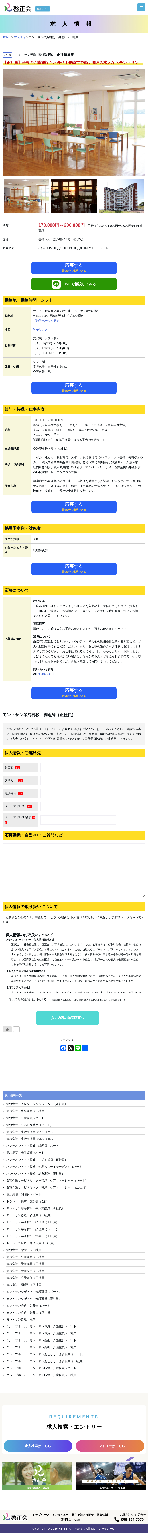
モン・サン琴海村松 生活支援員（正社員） (35, 1208)
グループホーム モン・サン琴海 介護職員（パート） (42, 1326)
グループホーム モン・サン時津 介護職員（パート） (42, 1368)
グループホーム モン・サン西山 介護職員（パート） (42, 1340)
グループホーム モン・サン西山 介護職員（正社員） (42, 1347)
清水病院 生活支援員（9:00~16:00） (31, 1138)
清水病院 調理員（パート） (25, 1194)
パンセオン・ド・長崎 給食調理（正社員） (35, 1173)
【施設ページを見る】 (47, 320)
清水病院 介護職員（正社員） (26, 1256)
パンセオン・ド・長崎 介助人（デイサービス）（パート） (45, 1166)
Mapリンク (40, 329)
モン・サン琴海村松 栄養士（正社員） (32, 1236)
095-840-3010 (45, 674)
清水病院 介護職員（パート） (26, 1118)
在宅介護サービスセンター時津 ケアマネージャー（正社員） (47, 1187)
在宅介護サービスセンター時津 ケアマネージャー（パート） (47, 1180)
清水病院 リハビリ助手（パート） (29, 1125)
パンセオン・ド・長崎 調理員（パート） (34, 1145)
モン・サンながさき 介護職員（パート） (34, 1291)
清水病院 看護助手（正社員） (26, 1270)
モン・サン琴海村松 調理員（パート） (32, 1229)
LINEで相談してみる (74, 284)
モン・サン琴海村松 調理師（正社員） (32, 1222)
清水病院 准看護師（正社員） (26, 1277)
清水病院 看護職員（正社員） (26, 1263)
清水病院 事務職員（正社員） (26, 1110)
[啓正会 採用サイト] (27, 7)
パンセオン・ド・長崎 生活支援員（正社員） (37, 1159)
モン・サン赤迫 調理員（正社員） (29, 1215)
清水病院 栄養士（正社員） (25, 1250)
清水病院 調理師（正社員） (25, 1284)
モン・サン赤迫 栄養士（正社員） (29, 1312)
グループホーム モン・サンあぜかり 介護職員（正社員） (45, 1361)
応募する (74, 267)
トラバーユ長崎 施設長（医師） (28, 1201)
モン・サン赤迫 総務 (20, 1319)
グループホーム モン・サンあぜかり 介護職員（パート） (45, 1354)
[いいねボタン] (7, 1029)
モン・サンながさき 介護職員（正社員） (34, 1298)
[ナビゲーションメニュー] (141, 7)
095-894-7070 (132, 1519)
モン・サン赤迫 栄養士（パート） (29, 1305)
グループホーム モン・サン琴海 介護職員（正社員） (42, 1333)
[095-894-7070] (116, 1519)
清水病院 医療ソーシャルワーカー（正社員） (37, 1104)
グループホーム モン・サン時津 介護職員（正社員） (42, 1375)
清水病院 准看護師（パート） (26, 1152)
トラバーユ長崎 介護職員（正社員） (31, 1243)
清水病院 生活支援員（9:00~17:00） (31, 1131)
